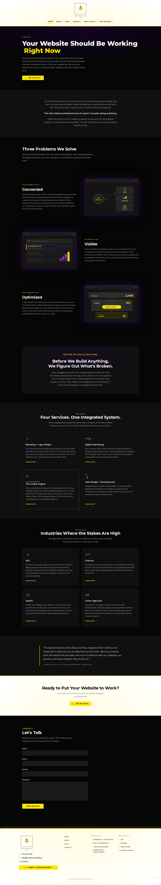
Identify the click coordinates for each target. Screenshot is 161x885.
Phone (25, 769)
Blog (67, 21)
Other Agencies (93, 603)
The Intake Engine (35, 486)
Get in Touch (32, 78)
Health (29, 603)
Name (25, 748)
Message (26, 780)
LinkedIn (23, 861)
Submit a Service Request (38, 867)
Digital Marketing (94, 447)
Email (25, 759)
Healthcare (124, 847)
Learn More (31, 464)
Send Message (33, 806)
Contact (77, 21)
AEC (28, 563)
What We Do (90, 21)
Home (50, 21)
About (59, 21)
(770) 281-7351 (25, 854)
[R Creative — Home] (80, 10)
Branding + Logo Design (38, 447)
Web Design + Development (100, 484)
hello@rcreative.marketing (30, 858)
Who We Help (106, 21)
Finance (89, 563)
